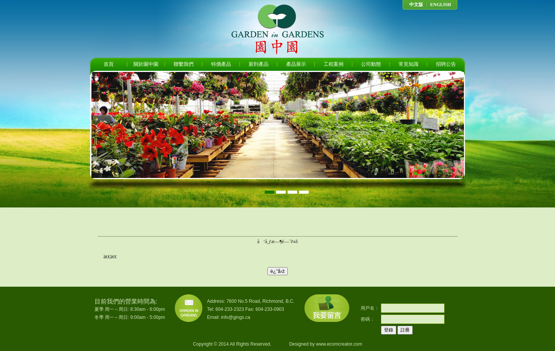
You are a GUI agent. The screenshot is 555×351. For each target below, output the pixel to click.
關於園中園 (145, 64)
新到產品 (259, 64)
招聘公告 (446, 64)
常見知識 (408, 64)
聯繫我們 (184, 64)
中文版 (416, 4)
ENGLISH (440, 4)
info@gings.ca (235, 317)
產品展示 (296, 64)
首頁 (109, 64)
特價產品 (221, 64)
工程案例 (333, 64)
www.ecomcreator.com (339, 344)
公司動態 (371, 64)
